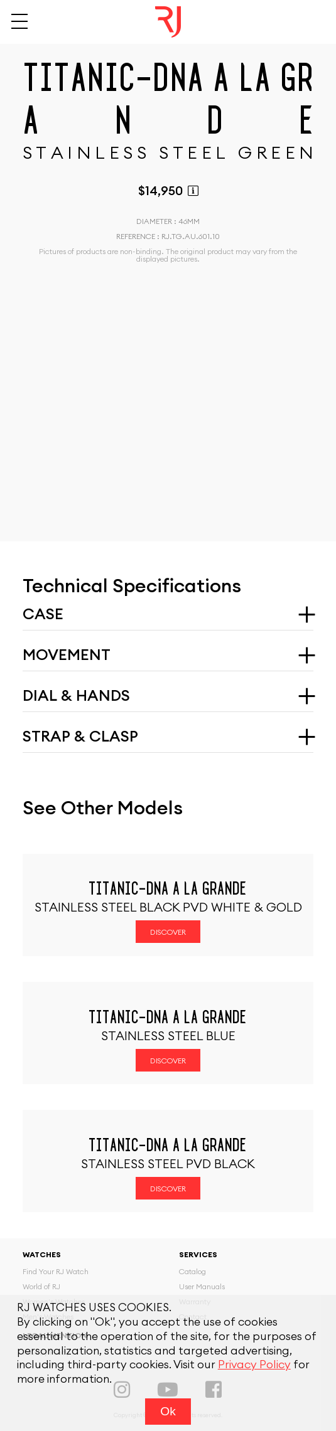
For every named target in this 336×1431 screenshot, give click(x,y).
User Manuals (202, 1286)
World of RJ (41, 1286)
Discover (168, 932)
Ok (168, 1411)
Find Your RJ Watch (56, 1271)
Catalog (192, 1271)
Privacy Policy (254, 1364)
